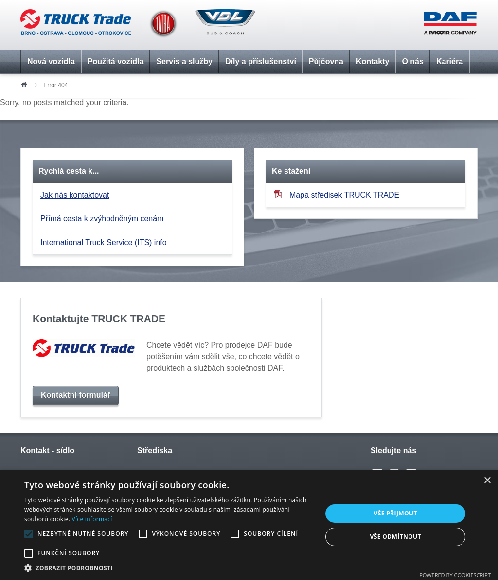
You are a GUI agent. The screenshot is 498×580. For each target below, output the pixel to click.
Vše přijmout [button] (395, 513)
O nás (412, 61)
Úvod (23, 84)
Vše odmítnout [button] (395, 536)
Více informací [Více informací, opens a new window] (92, 519)
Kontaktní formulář (75, 395)
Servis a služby (184, 61)
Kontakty (372, 61)
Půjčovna (326, 61)
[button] (168, 568)
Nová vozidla (51, 61)
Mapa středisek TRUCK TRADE (336, 194)
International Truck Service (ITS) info (103, 242)
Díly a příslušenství (260, 61)
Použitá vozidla (116, 61)
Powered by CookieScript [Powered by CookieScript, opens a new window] (455, 575)
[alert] (249, 525)
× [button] (487, 480)
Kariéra (449, 61)
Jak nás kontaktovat (74, 195)
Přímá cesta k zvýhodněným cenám (101, 219)
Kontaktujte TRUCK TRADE (99, 318)
